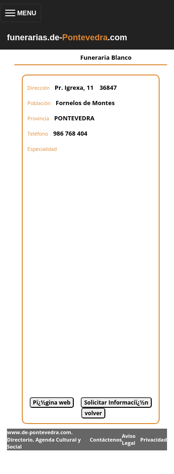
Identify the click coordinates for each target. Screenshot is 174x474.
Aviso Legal (128, 439)
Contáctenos (106, 439)
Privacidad (153, 439)
